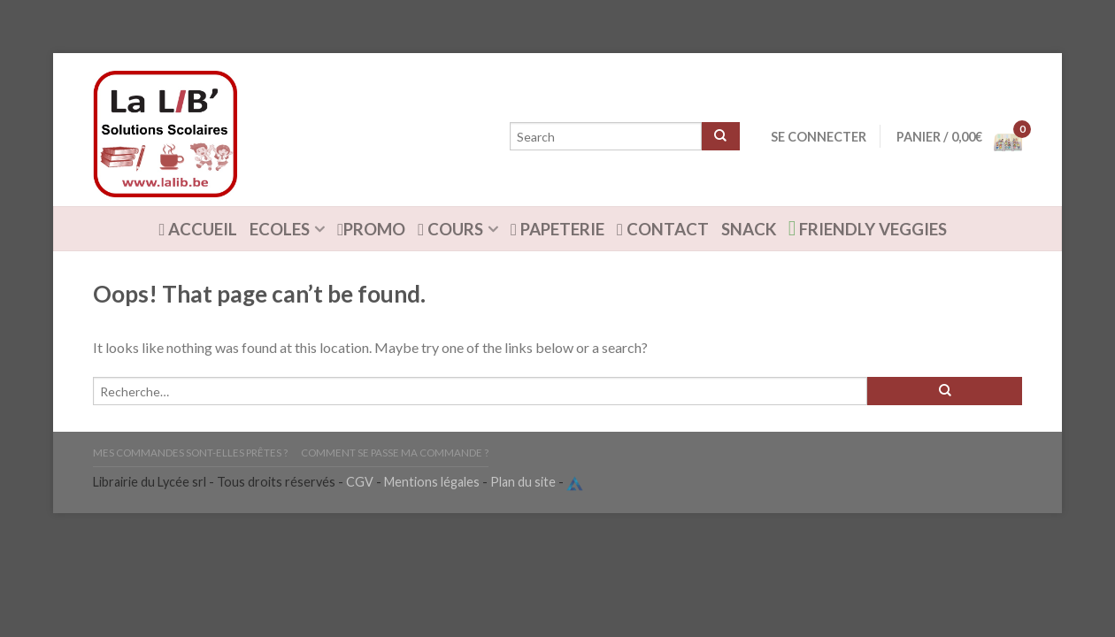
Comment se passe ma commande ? (394, 452)
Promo (371, 229)
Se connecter (818, 136)
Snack (748, 229)
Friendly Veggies (868, 228)
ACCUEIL (198, 229)
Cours (450, 229)
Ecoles (280, 229)
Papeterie (557, 229)
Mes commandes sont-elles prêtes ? (190, 452)
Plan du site (523, 481)
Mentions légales (432, 481)
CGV (359, 481)
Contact (663, 229)
